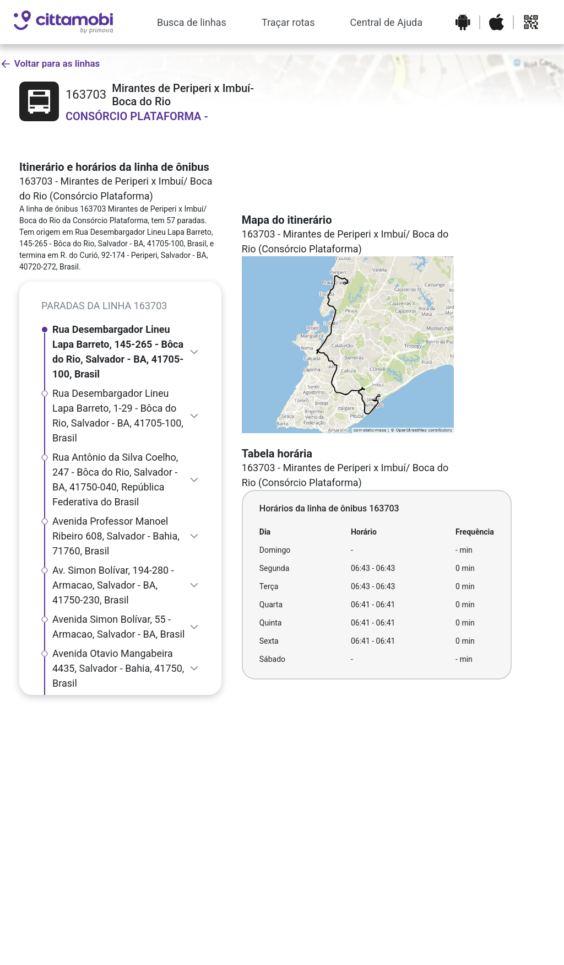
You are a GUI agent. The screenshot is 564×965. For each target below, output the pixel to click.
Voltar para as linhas (50, 63)
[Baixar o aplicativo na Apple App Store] (496, 22)
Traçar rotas (288, 22)
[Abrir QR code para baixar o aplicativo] (531, 22)
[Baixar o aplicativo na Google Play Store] (463, 22)
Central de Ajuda (386, 22)
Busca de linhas (191, 22)
